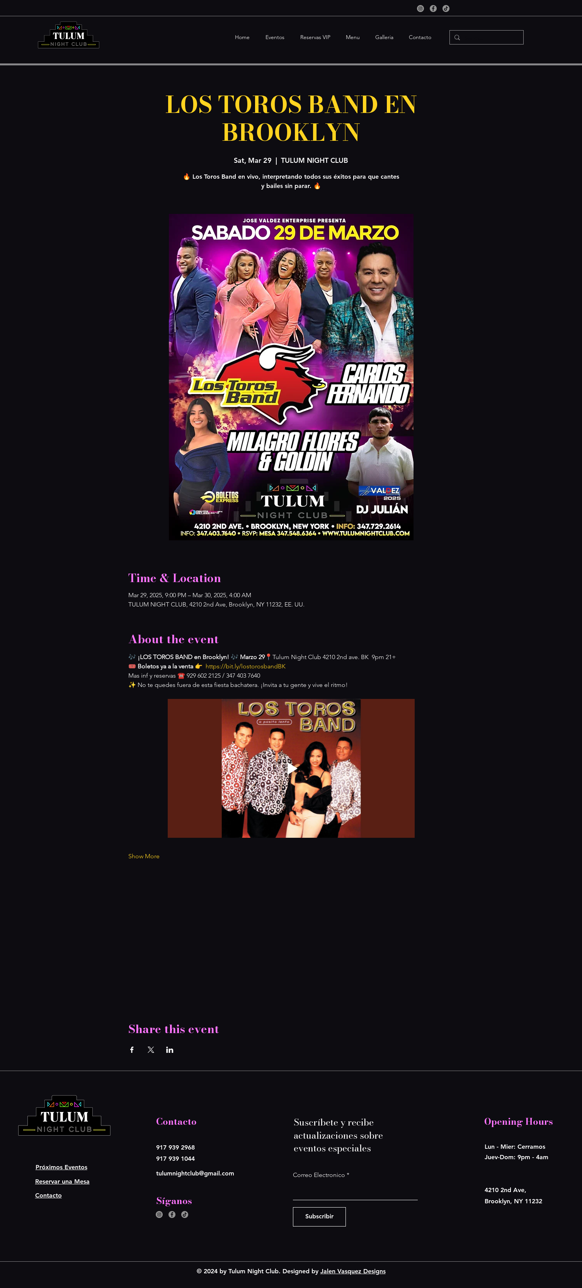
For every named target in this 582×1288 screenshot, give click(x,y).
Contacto (48, 1195)
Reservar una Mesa (62, 1181)
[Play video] (291, 768)
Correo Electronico (319, 1175)
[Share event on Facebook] (132, 1050)
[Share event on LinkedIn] (170, 1050)
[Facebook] (433, 8)
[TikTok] (445, 8)
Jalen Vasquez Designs (353, 1271)
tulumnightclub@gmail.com (195, 1173)
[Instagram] (420, 8)
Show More (144, 856)
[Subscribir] (319, 1217)
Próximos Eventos (61, 1167)
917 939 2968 (175, 1147)
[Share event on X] (151, 1050)
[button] (272, 37)
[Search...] (486, 38)
